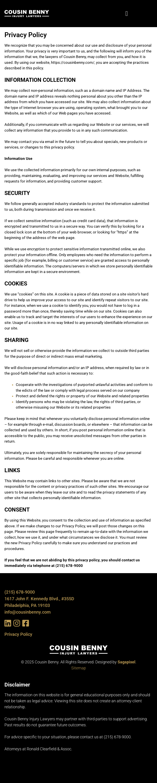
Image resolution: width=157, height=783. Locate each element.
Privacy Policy (18, 634)
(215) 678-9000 (19, 592)
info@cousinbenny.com (27, 612)
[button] (127, 14)
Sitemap (78, 668)
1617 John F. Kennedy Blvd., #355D (39, 598)
